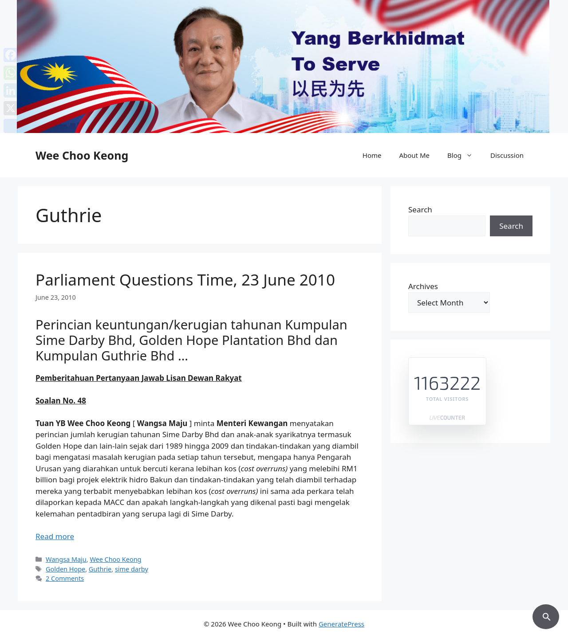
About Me (414, 155)
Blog (464, 155)
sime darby (131, 569)
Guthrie (100, 569)
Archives (423, 286)
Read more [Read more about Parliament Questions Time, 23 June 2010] (55, 536)
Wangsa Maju (66, 559)
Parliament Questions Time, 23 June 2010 (185, 279)
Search (420, 209)
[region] (284, 66)
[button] (545, 615)
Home (372, 155)
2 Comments (65, 578)
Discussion (507, 155)
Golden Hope (65, 569)
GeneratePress (341, 623)
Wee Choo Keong (82, 155)
